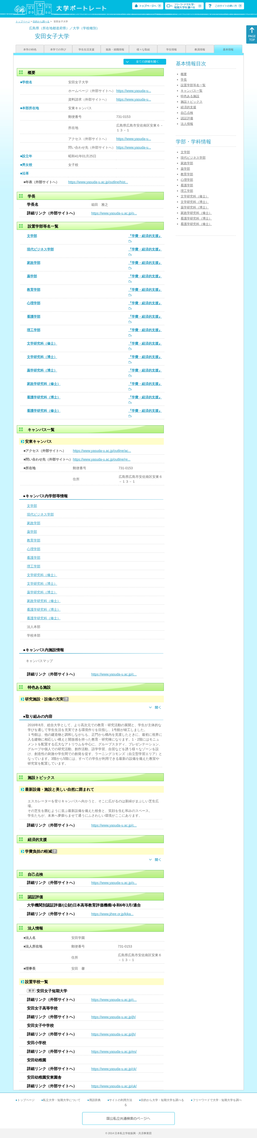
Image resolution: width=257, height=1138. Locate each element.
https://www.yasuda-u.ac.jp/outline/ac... (102, 451)
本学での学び (58, 49)
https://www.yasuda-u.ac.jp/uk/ (114, 1086)
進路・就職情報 (115, 49)
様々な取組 (143, 49)
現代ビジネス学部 (40, 249)
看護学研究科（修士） (44, 411)
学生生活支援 (86, 49)
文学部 (32, 236)
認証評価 (187, 118)
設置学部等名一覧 (193, 85)
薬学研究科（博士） (42, 370)
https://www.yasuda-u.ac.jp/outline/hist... (98, 182)
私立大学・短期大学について (61, 1100)
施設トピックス (191, 101)
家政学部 (33, 263)
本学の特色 (30, 49)
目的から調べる (41, 21)
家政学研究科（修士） (44, 384)
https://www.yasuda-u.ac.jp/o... (114, 213)
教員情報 (200, 49)
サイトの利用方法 (120, 1100)
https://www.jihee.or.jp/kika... (112, 914)
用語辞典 (95, 1100)
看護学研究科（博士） (44, 397)
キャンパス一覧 (191, 90)
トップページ (23, 21)
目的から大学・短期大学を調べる (162, 1100)
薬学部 (32, 276)
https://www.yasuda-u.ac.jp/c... (114, 674)
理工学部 (33, 330)
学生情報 (171, 49)
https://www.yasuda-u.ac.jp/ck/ (113, 1069)
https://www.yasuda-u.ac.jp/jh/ (113, 1017)
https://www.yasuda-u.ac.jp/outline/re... (101, 459)
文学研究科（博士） (42, 357)
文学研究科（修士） (42, 343)
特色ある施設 (190, 96)
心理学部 (33, 303)
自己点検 (187, 113)
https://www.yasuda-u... (133, 91)
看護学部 (33, 316)
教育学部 (33, 290)
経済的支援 (188, 107)
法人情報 (187, 124)
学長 (184, 79)
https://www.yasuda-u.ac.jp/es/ (114, 1051)
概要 (184, 74)
